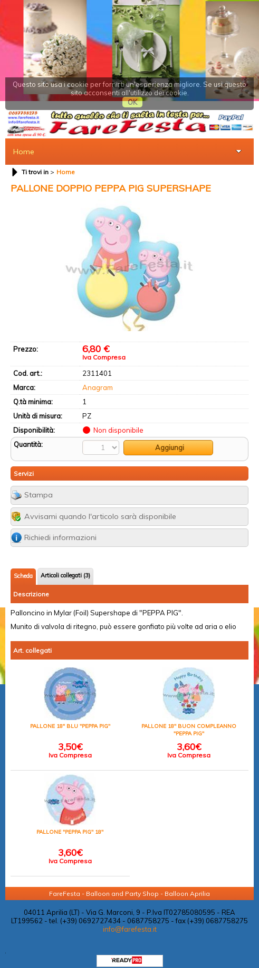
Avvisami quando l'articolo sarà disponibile (100, 506)
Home (23, 141)
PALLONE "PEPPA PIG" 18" (69, 822)
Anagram (97, 377)
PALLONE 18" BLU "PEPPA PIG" (70, 716)
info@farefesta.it (130, 919)
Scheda (23, 566)
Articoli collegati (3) (65, 566)
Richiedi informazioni (60, 528)
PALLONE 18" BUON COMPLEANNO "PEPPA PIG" (188, 720)
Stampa (38, 485)
